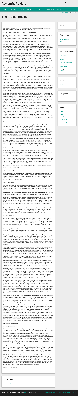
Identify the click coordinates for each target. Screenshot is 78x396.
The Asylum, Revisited (47, 392)
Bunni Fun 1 (66, 55)
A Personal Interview (64, 39)
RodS (61, 55)
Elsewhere (49, 9)
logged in (11, 382)
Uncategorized (63, 98)
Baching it (59, 9)
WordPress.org (63, 122)
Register (62, 111)
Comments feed (63, 119)
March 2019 (62, 84)
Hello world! (62, 41)
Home (4, 9)
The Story (39, 9)
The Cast (29, 9)
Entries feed (62, 116)
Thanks (22, 9)
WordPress (26, 392)
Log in (61, 114)
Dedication (13, 9)
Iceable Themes (5, 393)
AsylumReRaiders (14, 3)
